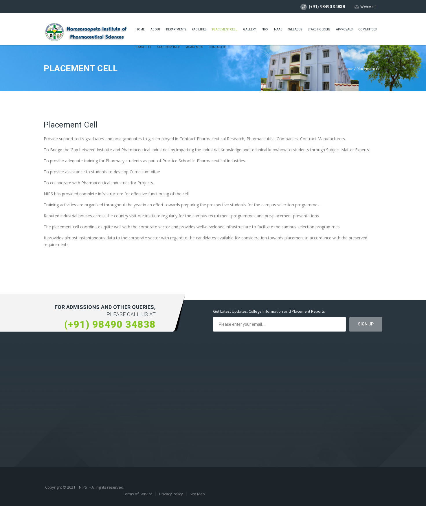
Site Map (197, 493)
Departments (176, 29)
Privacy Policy (171, 493)
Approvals (344, 29)
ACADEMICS (194, 47)
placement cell (224, 29)
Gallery (249, 29)
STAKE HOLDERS (319, 29)
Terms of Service (138, 493)
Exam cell (144, 47)
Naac (278, 29)
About (155, 29)
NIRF (265, 29)
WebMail (365, 7)
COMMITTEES (367, 29)
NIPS (83, 487)
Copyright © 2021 (60, 487)
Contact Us (217, 47)
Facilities (199, 29)
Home (140, 29)
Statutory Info (168, 47)
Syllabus (295, 29)
